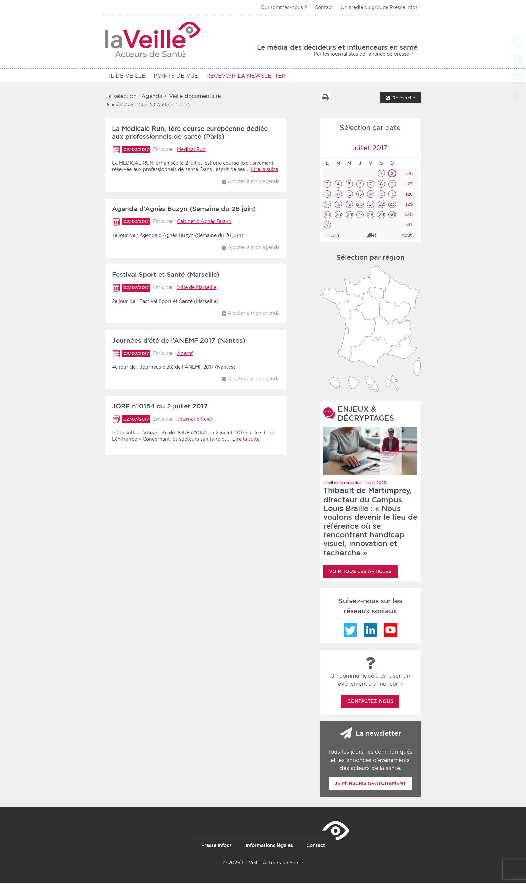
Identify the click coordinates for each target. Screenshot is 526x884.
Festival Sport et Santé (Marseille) (165, 275)
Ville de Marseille (196, 288)
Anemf (185, 354)
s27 (408, 184)
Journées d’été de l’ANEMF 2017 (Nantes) (178, 341)
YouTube (390, 631)
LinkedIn (370, 631)
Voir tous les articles (360, 572)
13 (360, 195)
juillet (370, 236)
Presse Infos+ (216, 846)
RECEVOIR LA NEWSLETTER (246, 76)
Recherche (403, 98)
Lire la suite (264, 170)
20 (360, 205)
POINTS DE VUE (176, 76)
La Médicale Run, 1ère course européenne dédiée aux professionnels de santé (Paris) (190, 133)
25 (338, 215)
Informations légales (269, 846)
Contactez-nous (370, 702)
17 (327, 205)
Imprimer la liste (325, 98)
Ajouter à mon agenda (254, 182)
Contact (324, 7)
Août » (408, 236)
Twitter (350, 631)
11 (338, 195)
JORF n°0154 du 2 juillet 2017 (160, 407)
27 (360, 215)
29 (381, 215)
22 (381, 205)
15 (381, 195)
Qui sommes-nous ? (284, 7)
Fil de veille (125, 76)
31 (327, 225)
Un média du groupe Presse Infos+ (381, 7)
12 (349, 195)
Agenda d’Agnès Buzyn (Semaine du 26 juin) (184, 210)
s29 (408, 205)
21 (371, 205)
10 (327, 195)
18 (338, 205)
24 (327, 215)
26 (349, 215)
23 (392, 205)
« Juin (333, 236)
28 (370, 215)
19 (349, 205)
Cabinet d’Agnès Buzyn (204, 222)
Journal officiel (194, 420)
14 (370, 195)
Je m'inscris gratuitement (370, 784)
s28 (408, 195)
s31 (408, 225)
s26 (408, 174)
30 (392, 215)
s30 (408, 215)
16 (392, 195)
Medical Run (191, 150)
